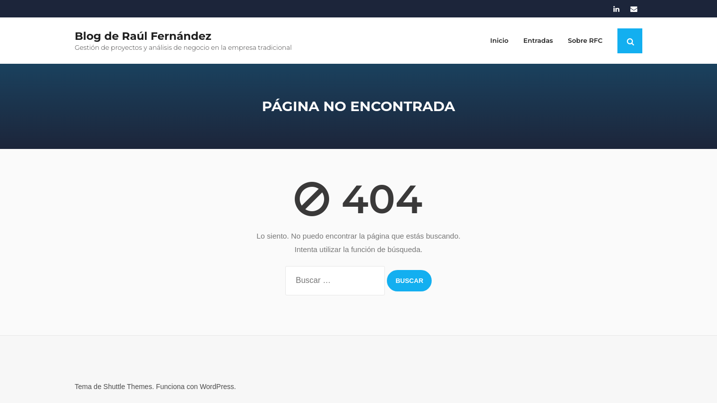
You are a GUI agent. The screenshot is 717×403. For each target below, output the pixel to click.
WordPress (217, 387)
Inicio (499, 40)
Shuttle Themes (128, 387)
